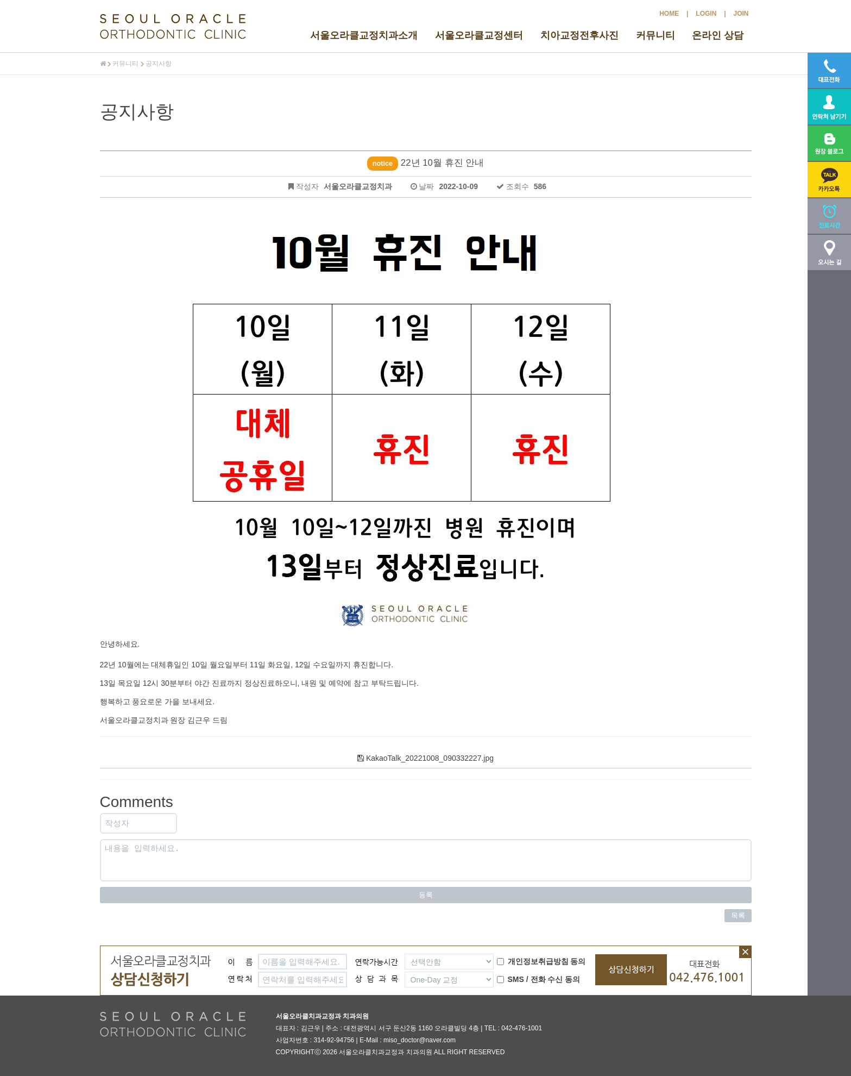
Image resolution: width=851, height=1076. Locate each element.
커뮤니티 (655, 35)
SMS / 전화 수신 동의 (539, 979)
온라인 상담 (717, 35)
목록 (738, 915)
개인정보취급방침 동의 (541, 961)
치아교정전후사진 (579, 35)
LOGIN (706, 13)
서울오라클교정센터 (479, 35)
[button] (829, 179)
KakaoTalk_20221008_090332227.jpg (425, 758)
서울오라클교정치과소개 (364, 35)
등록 (426, 895)
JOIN (740, 13)
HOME (669, 13)
